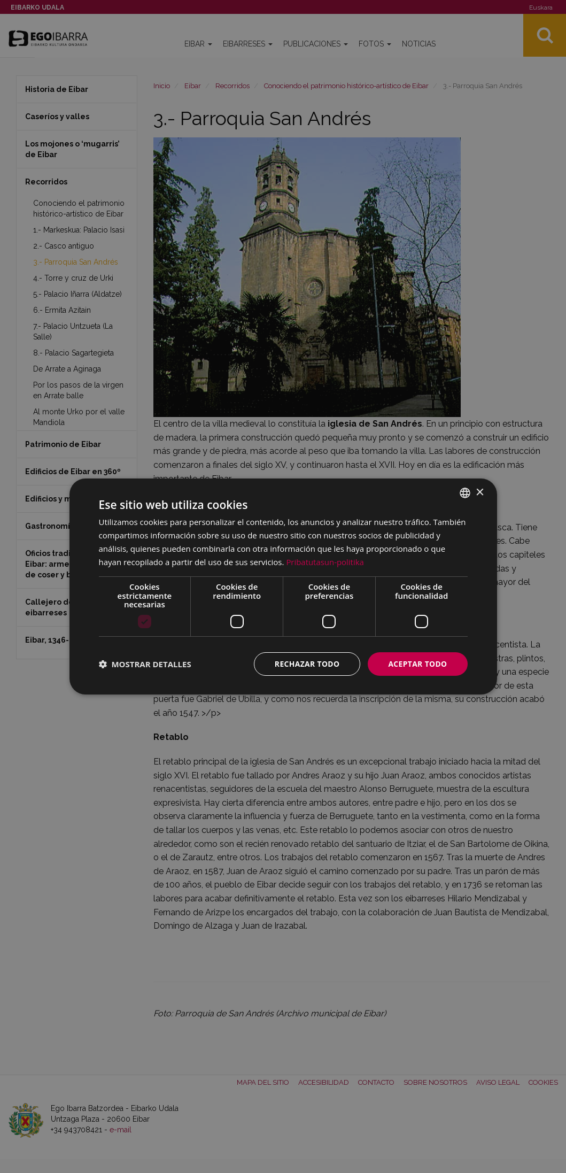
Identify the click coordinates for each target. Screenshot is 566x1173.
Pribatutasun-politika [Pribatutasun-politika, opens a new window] (325, 561)
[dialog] (283, 587)
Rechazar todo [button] (306, 664)
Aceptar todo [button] (417, 664)
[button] (145, 664)
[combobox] (465, 493)
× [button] (480, 492)
